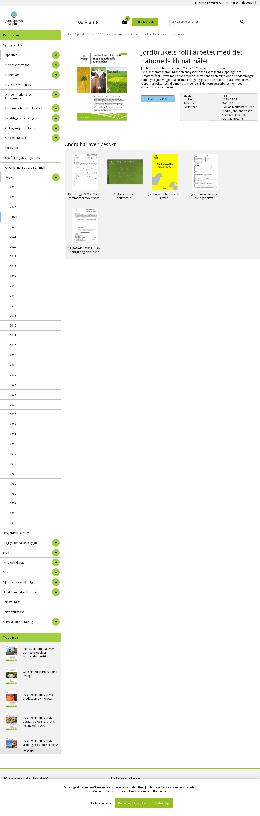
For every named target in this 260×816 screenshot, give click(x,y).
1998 (13, 464)
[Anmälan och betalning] (56, 622)
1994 (13, 503)
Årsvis (10, 177)
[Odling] (56, 572)
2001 (13, 434)
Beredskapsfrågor (17, 65)
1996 (13, 483)
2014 (13, 306)
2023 (14, 217)
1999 (13, 454)
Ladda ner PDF (158, 99)
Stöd (6, 552)
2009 (13, 355)
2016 (13, 286)
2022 (13, 227)
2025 (13, 197)
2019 (13, 256)
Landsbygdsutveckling (19, 118)
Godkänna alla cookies (132, 803)
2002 (13, 424)
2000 (13, 444)
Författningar (11, 602)
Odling (7, 572)
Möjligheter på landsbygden (21, 543)
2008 (13, 365)
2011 (13, 335)
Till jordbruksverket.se (207, 3)
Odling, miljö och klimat (20, 128)
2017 (13, 276)
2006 (13, 385)
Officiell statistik (15, 138)
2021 (13, 236)
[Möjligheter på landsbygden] (56, 543)
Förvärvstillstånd (13, 612)
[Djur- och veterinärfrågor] (56, 582)
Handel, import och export (20, 592)
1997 (13, 474)
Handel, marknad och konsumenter (19, 96)
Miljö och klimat (13, 562)
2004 (13, 404)
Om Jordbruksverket (16, 533)
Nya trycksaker (12, 45)
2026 (13, 187)
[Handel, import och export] (56, 592)
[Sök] (148, 22)
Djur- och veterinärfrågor (19, 582)
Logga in (251, 2)
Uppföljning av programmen (23, 158)
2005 (13, 395)
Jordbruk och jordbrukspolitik (24, 108)
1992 (13, 523)
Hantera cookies (100, 803)
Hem (69, 34)
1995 (13, 493)
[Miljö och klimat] (56, 562)
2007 (13, 375)
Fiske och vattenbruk (18, 85)
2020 (13, 246)
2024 (13, 207)
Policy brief (12, 148)
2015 (13, 296)
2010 (13, 345)
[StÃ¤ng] (56, 55)
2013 (13, 315)
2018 (13, 266)
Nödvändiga (162, 803)
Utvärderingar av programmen (25, 167)
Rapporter (10, 55)
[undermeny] (56, 65)
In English (232, 3)
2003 (13, 414)
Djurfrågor (12, 75)
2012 (13, 325)
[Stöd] (56, 553)
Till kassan (233, 22)
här (165, 791)
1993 (13, 513)
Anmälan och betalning (18, 622)
